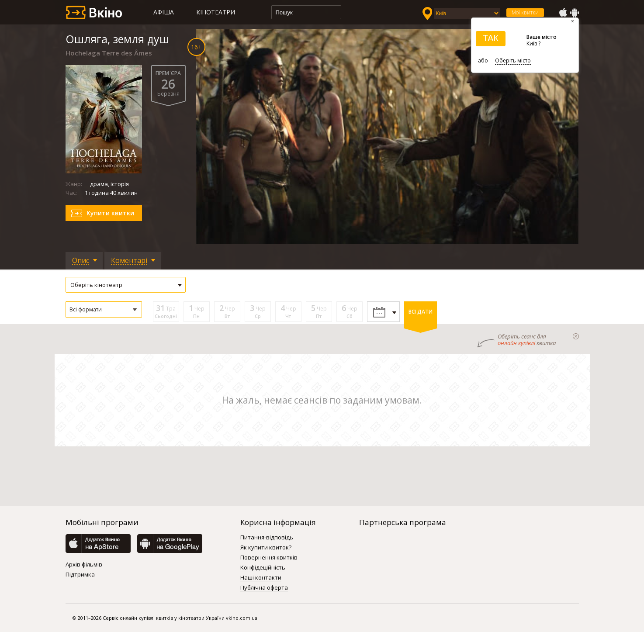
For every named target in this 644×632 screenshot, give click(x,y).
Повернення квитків (269, 557)
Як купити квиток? (265, 547)
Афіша (163, 12)
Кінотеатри (215, 12)
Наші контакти (260, 577)
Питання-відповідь (266, 537)
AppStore (562, 12)
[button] (104, 309)
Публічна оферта (264, 587)
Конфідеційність (262, 567)
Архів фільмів (84, 564)
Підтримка (80, 574)
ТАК (491, 38)
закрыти (576, 336)
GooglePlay (574, 12)
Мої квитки (525, 12)
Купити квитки (110, 213)
